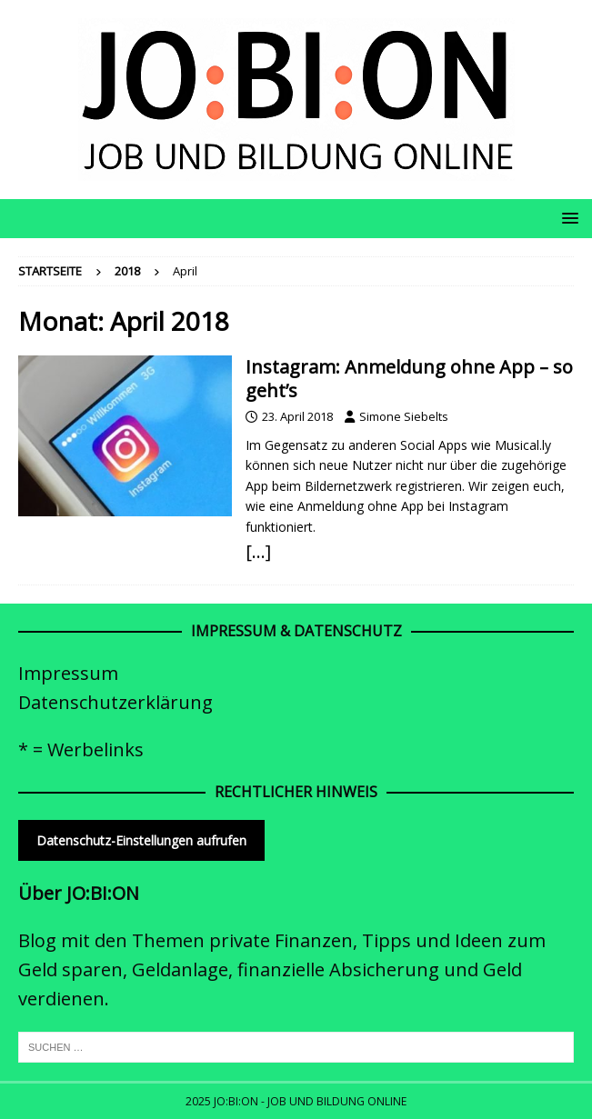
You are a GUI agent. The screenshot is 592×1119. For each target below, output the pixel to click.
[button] (567, 218)
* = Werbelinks (81, 749)
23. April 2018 (297, 416)
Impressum (68, 673)
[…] (258, 551)
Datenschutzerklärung (115, 702)
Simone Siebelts (403, 416)
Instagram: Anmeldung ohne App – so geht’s (409, 379)
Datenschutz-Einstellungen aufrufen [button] (141, 840)
